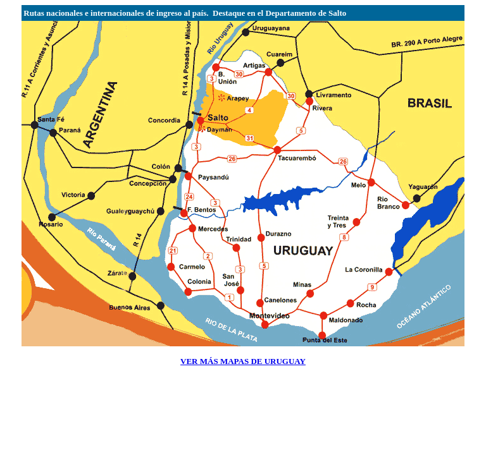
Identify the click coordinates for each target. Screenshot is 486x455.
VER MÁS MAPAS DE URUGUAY (243, 361)
